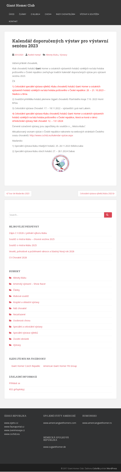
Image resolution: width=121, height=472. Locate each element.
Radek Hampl (34, 55)
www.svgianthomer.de (54, 447)
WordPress (112, 468)
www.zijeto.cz (11, 423)
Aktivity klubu (52, 55)
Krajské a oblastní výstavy (26, 302)
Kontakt (13, 21)
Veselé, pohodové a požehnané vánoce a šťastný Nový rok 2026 (41, 251)
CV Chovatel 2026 (18, 257)
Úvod (11, 14)
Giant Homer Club (21, 5)
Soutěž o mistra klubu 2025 (23, 245)
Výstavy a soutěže (89, 14)
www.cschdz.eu (12, 434)
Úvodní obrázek (21, 339)
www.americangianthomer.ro (97, 423)
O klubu (35, 14)
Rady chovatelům (65, 14)
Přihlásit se (14, 383)
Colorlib (96, 468)
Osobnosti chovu (21, 320)
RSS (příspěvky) (17, 389)
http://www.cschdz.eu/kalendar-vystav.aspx (51, 135)
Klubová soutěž (21, 296)
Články (22, 14)
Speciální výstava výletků (25, 333)
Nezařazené (19, 314)
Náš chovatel (19, 308)
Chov (47, 14)
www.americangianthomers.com (60, 423)
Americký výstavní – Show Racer (29, 284)
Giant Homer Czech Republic (25, 366)
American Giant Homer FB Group (60, 366)
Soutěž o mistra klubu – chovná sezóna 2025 (32, 239)
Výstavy (63, 55)
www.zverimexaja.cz (14, 430)
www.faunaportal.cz (14, 426)
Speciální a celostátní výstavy (27, 327)
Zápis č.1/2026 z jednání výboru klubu (28, 233)
